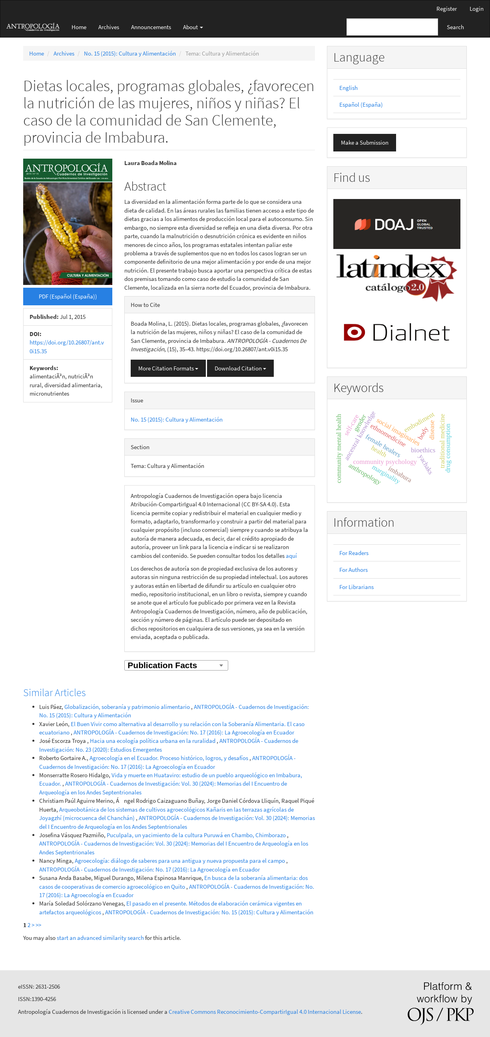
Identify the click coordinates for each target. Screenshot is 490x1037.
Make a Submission (364, 142)
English (348, 88)
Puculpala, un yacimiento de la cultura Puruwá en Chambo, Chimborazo (197, 835)
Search (455, 27)
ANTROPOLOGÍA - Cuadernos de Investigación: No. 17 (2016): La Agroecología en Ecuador (184, 732)
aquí (291, 555)
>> (38, 925)
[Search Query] (392, 27)
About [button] (193, 27)
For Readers (353, 553)
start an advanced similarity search (100, 937)
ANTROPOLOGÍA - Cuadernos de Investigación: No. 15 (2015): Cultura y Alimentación (209, 912)
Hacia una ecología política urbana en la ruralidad (153, 740)
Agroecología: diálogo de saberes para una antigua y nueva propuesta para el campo (180, 860)
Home (79, 27)
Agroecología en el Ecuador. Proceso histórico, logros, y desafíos (169, 758)
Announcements (151, 27)
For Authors (353, 569)
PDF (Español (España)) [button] (68, 296)
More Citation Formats (168, 368)
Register (446, 8)
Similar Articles (54, 692)
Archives (108, 27)
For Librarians (356, 587)
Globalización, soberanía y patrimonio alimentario (127, 707)
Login (477, 8)
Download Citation (240, 368)
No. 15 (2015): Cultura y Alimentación (130, 53)
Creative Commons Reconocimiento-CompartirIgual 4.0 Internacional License (265, 1011)
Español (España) (361, 104)
